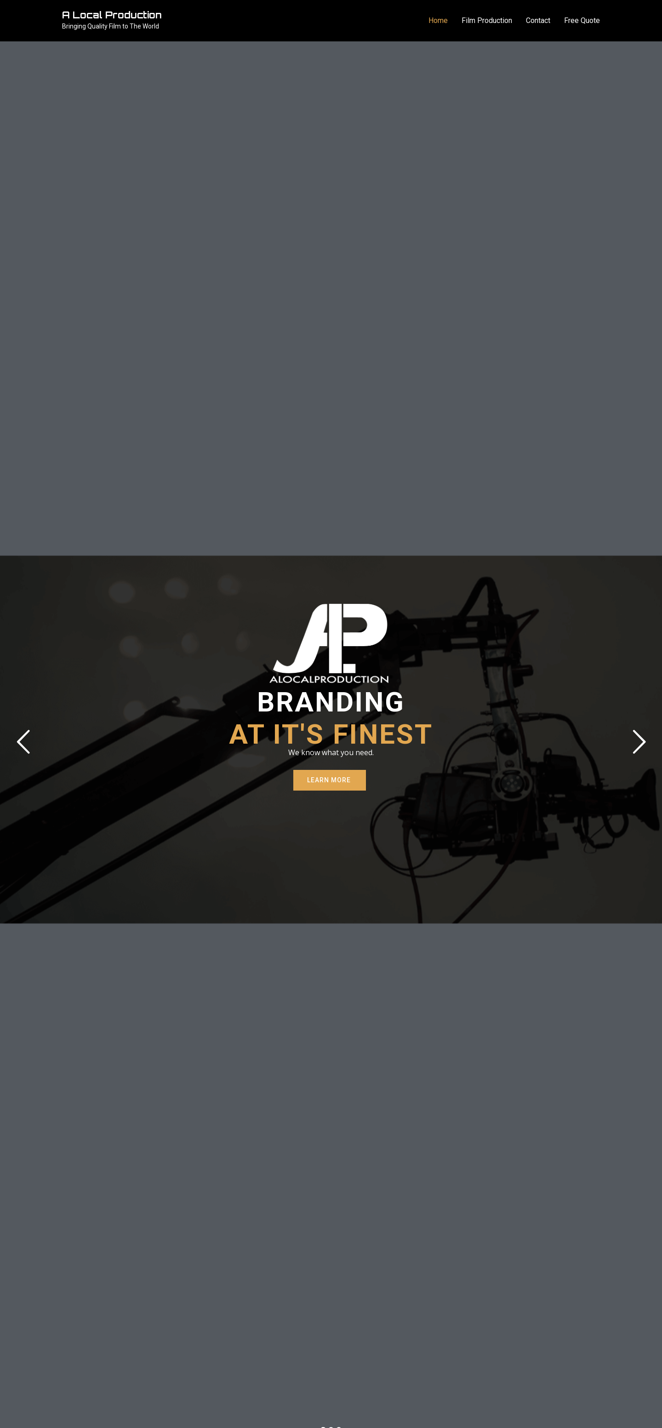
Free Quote (582, 20)
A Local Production (112, 15)
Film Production (487, 20)
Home (438, 20)
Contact (538, 20)
